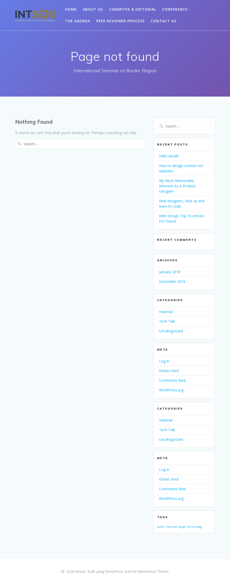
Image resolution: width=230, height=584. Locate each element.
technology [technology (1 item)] (194, 526)
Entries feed (169, 370)
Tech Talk (167, 321)
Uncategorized (171, 330)
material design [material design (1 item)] (176, 526)
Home (71, 9)
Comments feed (172, 380)
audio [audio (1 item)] (161, 526)
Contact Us (163, 21)
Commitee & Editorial (132, 9)
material (166, 311)
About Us (93, 9)
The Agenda (77, 21)
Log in (164, 361)
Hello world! (168, 156)
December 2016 (172, 281)
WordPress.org (171, 390)
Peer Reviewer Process (120, 21)
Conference (175, 9)
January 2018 (169, 271)
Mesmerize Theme (153, 571)
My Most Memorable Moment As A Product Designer (177, 186)
